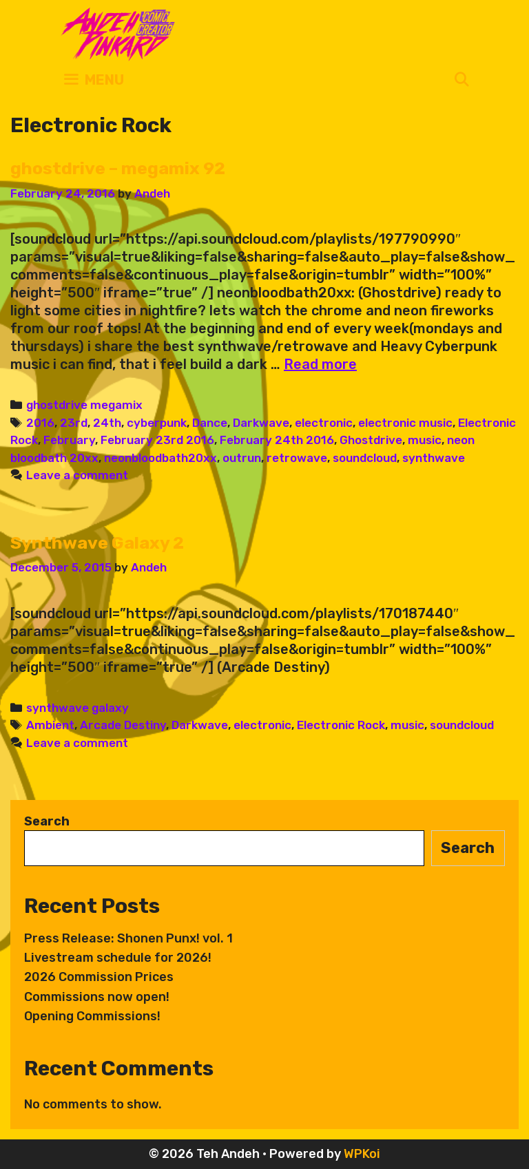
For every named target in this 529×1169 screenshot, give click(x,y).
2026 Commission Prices (99, 976)
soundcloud (365, 458)
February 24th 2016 (277, 440)
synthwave (433, 458)
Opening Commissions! (92, 1016)
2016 (40, 423)
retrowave (297, 458)
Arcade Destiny (123, 725)
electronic (324, 423)
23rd (73, 423)
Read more (320, 364)
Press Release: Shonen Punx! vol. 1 (128, 938)
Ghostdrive (371, 440)
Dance (209, 423)
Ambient (50, 725)
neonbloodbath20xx (160, 458)
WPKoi (362, 1153)
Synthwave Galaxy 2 (97, 543)
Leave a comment (77, 475)
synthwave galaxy (77, 708)
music (425, 440)
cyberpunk (157, 423)
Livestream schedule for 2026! (117, 957)
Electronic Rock (341, 725)
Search (47, 821)
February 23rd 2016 (157, 440)
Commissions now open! (96, 996)
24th (107, 423)
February (69, 440)
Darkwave (261, 423)
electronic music (405, 423)
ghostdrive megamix (84, 405)
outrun (241, 458)
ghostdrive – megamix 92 (117, 168)
